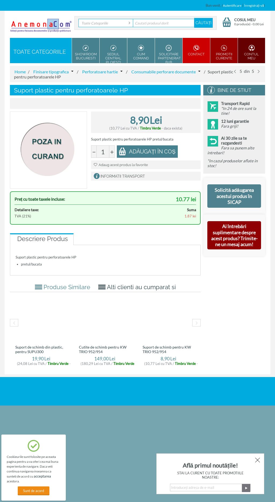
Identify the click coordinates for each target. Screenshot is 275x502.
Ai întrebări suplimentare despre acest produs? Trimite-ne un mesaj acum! (234, 235)
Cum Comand (141, 52)
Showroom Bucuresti (86, 52)
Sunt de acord (33, 491)
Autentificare (232, 5)
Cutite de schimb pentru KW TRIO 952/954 (102, 349)
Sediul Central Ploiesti (113, 54)
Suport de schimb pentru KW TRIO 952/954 (167, 349)
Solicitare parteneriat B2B (169, 54)
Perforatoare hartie (100, 71)
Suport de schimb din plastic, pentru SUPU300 (39, 349)
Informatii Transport (122, 176)
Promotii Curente (224, 52)
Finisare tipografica (51, 71)
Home (20, 71)
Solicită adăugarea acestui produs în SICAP (234, 196)
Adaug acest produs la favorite (121, 165)
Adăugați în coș (147, 151)
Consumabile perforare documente (163, 71)
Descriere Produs (42, 239)
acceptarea (42, 476)
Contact (196, 50)
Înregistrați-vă (254, 5)
